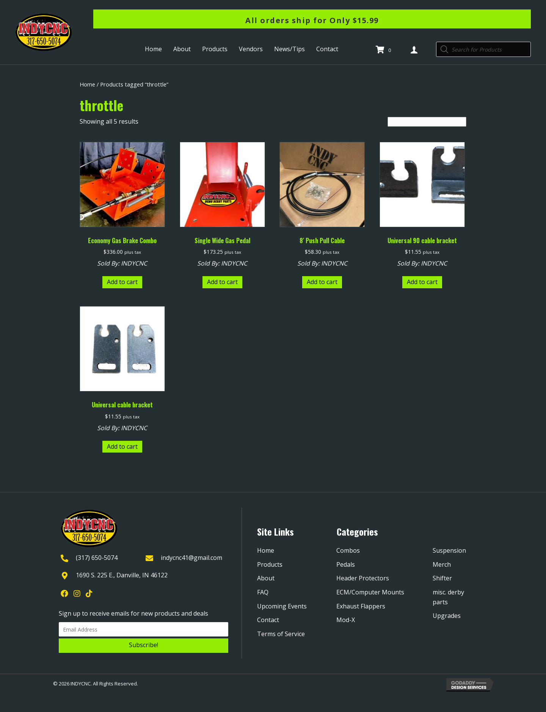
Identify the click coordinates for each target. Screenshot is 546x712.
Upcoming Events (282, 606)
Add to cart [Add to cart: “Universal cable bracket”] (122, 446)
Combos (348, 550)
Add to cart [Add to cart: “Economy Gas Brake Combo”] (122, 282)
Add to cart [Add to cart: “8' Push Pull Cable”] (322, 282)
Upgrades (447, 615)
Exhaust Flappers (360, 606)
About (266, 578)
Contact (268, 620)
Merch (442, 564)
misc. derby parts (448, 597)
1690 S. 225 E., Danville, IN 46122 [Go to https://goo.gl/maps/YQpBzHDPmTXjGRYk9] (122, 575)
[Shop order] (427, 122)
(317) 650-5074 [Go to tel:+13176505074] (97, 557)
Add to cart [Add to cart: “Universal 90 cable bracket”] (422, 282)
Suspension (449, 550)
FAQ (262, 592)
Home (87, 84)
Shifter (442, 578)
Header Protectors (362, 578)
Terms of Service (281, 634)
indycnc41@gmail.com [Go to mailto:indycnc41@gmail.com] (191, 557)
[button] (143, 645)
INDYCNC (134, 263)
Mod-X (345, 620)
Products (269, 564)
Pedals (345, 564)
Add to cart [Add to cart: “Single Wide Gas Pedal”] (222, 282)
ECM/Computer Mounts (370, 592)
